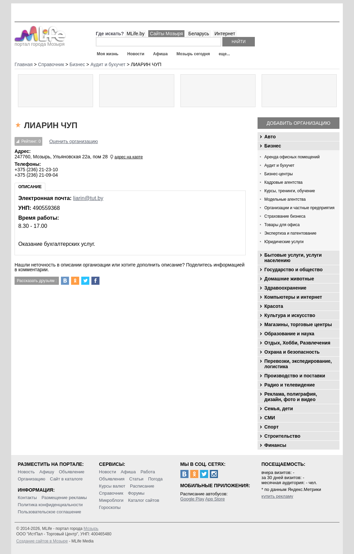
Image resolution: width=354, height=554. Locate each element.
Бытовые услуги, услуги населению (293, 257)
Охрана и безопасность (291, 352)
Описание (30, 186)
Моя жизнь (107, 54)
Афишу (46, 471)
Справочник (111, 493)
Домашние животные (289, 278)
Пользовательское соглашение (49, 511)
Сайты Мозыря (166, 33)
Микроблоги (111, 500)
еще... (224, 54)
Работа (147, 471)
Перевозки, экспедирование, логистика (298, 363)
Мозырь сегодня (193, 54)
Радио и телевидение (289, 385)
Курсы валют (112, 486)
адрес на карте (128, 157)
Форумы (136, 493)
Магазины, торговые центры (298, 324)
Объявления (112, 478)
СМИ (269, 417)
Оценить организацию (73, 141)
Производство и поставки (294, 375)
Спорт (271, 427)
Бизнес (272, 146)
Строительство (282, 436)
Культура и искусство (289, 315)
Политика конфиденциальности (50, 504)
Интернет (225, 33)
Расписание (142, 486)
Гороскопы (110, 507)
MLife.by (136, 33)
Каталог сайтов (143, 500)
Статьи (136, 478)
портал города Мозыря (40, 42)
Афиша (160, 54)
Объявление (71, 471)
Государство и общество (293, 269)
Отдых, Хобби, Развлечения (297, 342)
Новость (26, 471)
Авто (270, 136)
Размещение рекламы (64, 497)
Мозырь (91, 528)
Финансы (275, 445)
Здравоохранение (285, 288)
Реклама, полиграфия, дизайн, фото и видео (290, 396)
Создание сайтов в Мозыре (42, 541)
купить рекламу (277, 496)
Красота (273, 306)
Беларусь (198, 33)
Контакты (27, 497)
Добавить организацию (298, 123)
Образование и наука (289, 333)
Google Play (192, 498)
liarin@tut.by (88, 198)
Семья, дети (278, 408)
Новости (135, 54)
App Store (215, 498)
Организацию (31, 478)
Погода (155, 478)
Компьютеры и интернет (293, 297)
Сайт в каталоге (66, 478)
